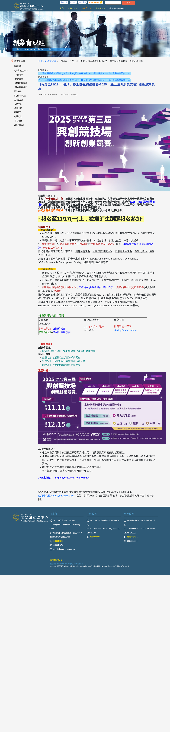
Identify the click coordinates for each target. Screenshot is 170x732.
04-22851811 (56, 541)
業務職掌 (18, 91)
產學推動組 (100, 8)
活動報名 (18, 104)
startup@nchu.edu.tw (125, 330)
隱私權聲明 (19, 125)
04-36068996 (93, 537)
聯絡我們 (18, 120)
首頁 (40, 61)
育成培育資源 (21, 83)
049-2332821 (130, 537)
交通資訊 (18, 116)
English (73, 2)
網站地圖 (82, 2)
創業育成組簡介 (20, 70)
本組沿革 (19, 75)
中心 (62, 8)
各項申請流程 (19, 95)
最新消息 (18, 66)
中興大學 (64, 2)
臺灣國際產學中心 (117, 8)
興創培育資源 (21, 87)
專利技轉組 (73, 8)
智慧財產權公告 (56, 560)
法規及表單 (19, 100)
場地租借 (18, 108)
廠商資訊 (18, 112)
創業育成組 (86, 8)
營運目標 (19, 79)
